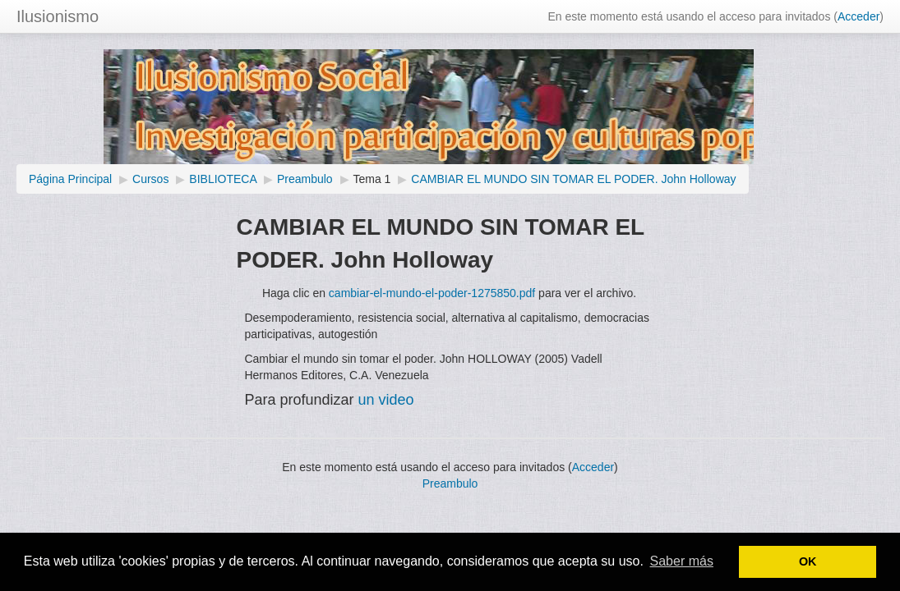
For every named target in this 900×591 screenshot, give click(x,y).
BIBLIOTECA (222, 179)
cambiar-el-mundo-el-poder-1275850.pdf (432, 293)
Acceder (858, 16)
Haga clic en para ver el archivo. (449, 293)
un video (384, 400)
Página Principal (70, 179)
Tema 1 (372, 179)
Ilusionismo (57, 16)
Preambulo (305, 179)
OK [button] (808, 561)
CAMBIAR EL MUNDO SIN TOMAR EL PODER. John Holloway (573, 179)
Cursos (150, 179)
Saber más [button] (681, 561)
